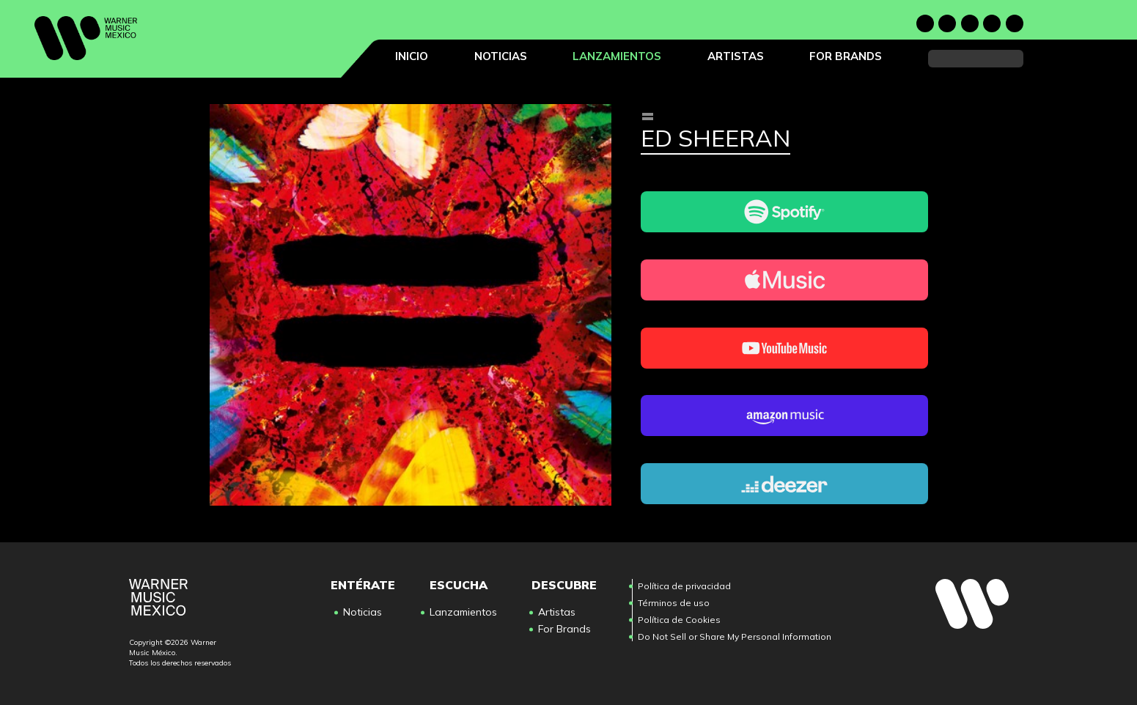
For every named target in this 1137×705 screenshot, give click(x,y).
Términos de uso (674, 602)
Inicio (411, 56)
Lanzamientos (617, 56)
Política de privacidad (684, 585)
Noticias (500, 56)
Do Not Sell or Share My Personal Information (734, 636)
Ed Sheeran (715, 139)
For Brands (845, 56)
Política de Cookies (679, 619)
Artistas (735, 56)
